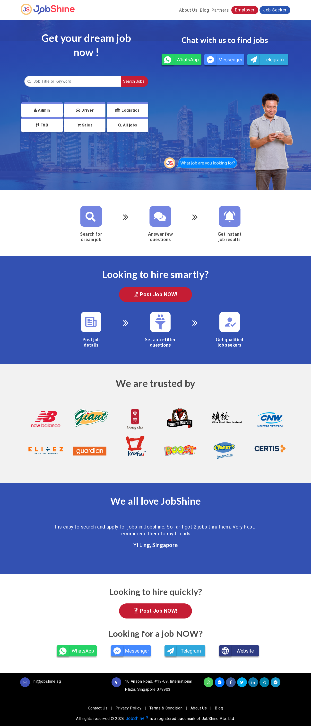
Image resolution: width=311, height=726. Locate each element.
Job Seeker (275, 9)
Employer (245, 9)
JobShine (137, 718)
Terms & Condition (166, 708)
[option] (43, 433)
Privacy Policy (128, 708)
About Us (188, 10)
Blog (204, 10)
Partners (220, 10)
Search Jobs (134, 81)
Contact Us (98, 708)
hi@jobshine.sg (47, 681)
